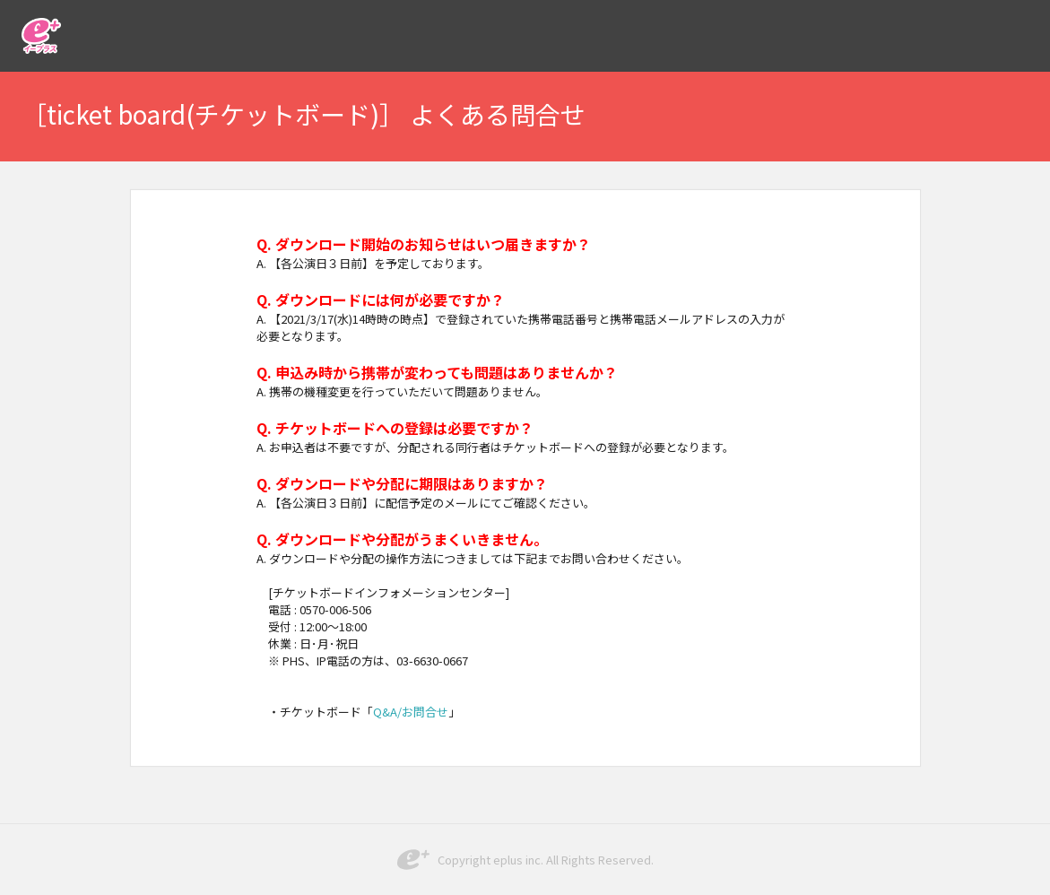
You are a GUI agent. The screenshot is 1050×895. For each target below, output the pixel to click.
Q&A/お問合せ (410, 711)
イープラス (41, 36)
